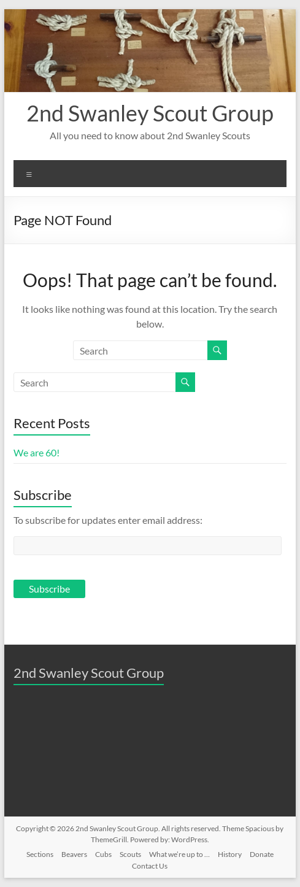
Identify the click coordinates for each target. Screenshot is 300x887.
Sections (39, 854)
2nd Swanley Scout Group (150, 112)
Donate (262, 854)
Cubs (103, 854)
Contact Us (149, 865)
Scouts (130, 854)
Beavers (74, 854)
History (230, 854)
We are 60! (36, 452)
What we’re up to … (179, 854)
